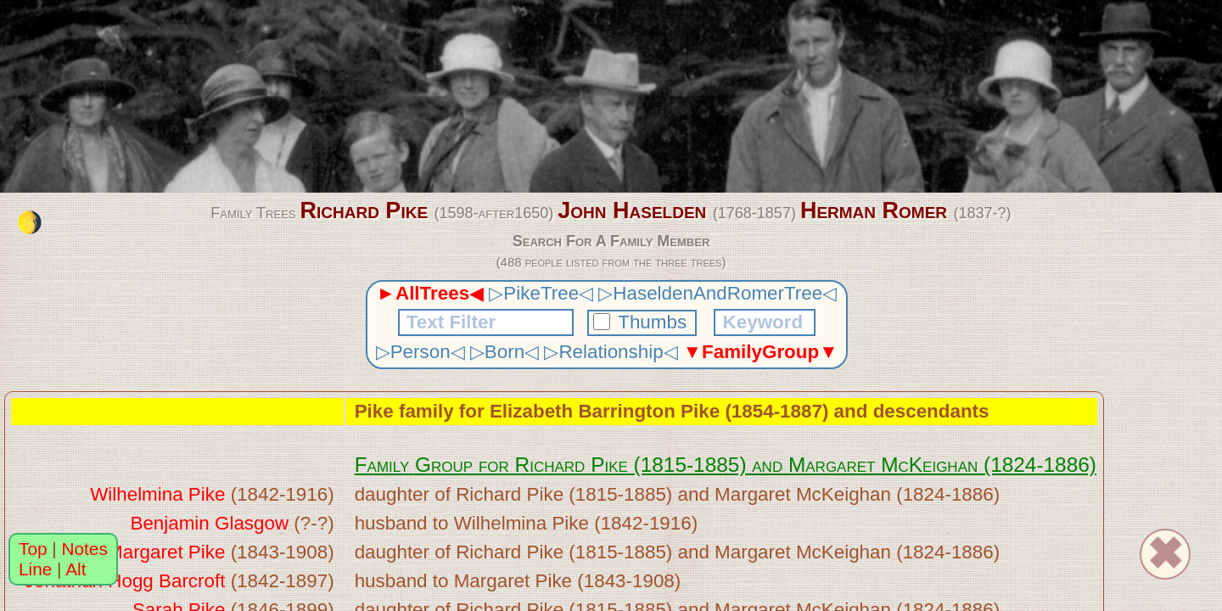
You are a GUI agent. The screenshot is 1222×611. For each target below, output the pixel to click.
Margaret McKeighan (883, 464)
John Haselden (632, 210)
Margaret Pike (166, 552)
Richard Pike (364, 210)
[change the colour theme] (29, 222)
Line (35, 569)
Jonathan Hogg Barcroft (125, 580)
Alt (75, 569)
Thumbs (642, 322)
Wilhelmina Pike (157, 494)
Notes (85, 548)
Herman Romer (873, 210)
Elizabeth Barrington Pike (605, 411)
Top (33, 548)
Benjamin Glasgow (209, 523)
